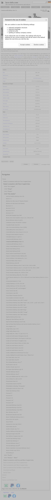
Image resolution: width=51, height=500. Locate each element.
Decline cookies (39, 44)
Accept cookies (25, 44)
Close (46, 20)
